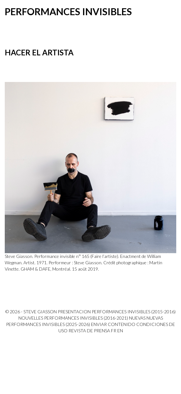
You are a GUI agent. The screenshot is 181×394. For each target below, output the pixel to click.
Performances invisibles (68, 11)
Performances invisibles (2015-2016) (134, 311)
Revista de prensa (89, 330)
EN (120, 330)
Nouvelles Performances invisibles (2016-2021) (73, 318)
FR (113, 330)
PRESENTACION (74, 311)
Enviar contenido (113, 324)
